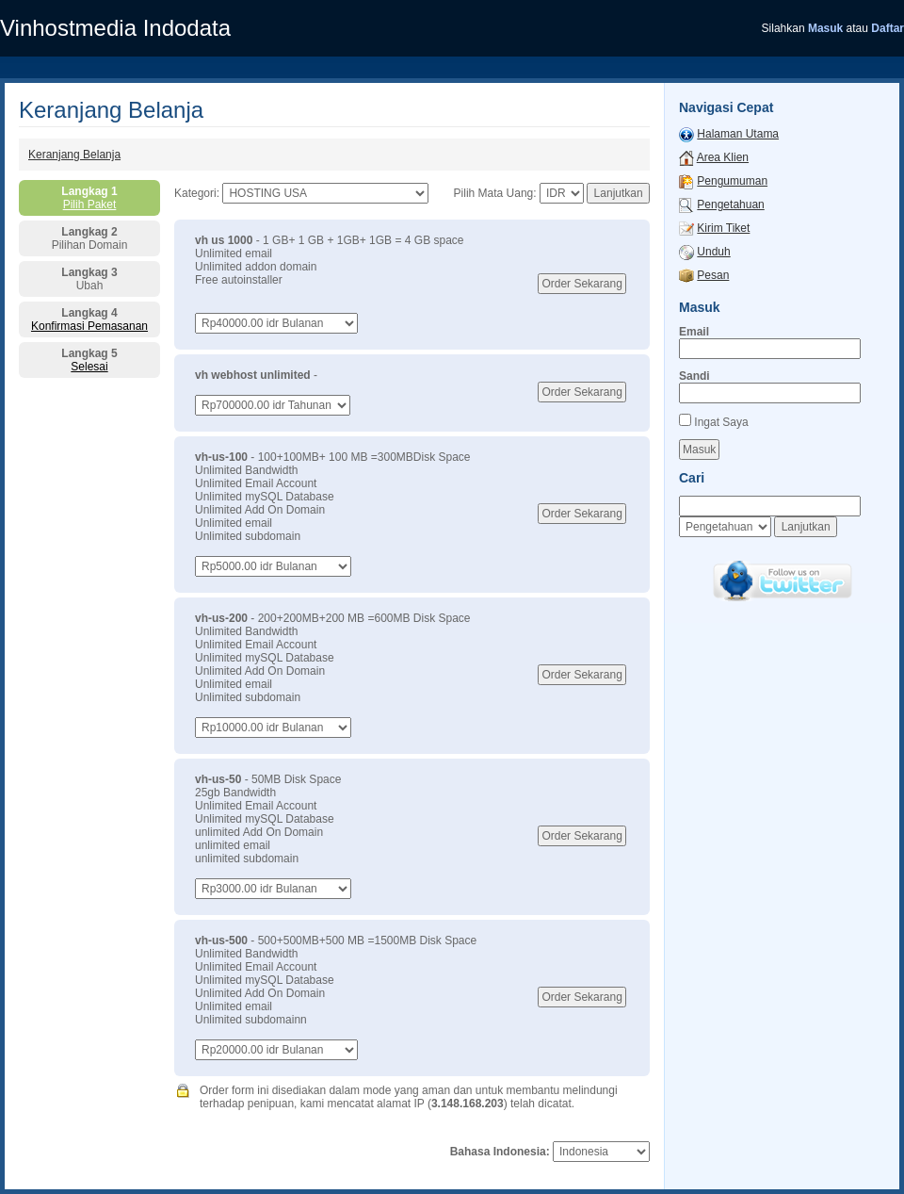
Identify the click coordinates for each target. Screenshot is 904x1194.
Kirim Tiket (723, 228)
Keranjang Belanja (74, 154)
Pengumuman (732, 181)
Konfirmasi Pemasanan (89, 326)
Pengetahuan (730, 204)
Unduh (713, 251)
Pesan (713, 275)
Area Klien (723, 157)
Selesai (89, 366)
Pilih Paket (90, 204)
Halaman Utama (738, 133)
